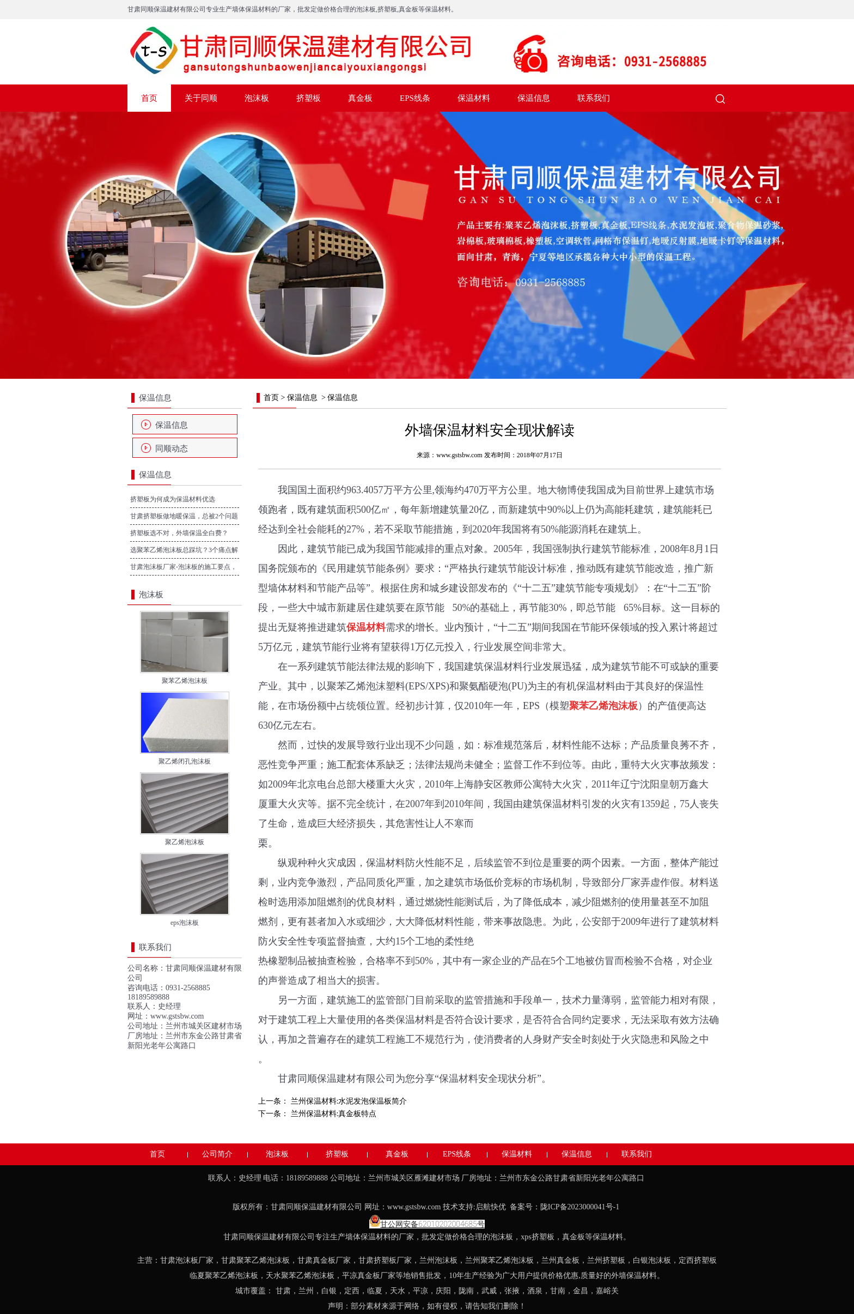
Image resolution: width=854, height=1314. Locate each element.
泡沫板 (257, 98)
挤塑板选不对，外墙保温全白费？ (179, 533)
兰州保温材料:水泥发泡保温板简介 (348, 1101)
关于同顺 (201, 98)
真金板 (360, 98)
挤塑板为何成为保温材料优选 (172, 499)
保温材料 (473, 98)
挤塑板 (308, 98)
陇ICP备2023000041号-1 (580, 1207)
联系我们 (593, 98)
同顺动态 (171, 448)
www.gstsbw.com (177, 1016)
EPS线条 (415, 98)
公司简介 (217, 1154)
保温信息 (533, 98)
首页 (149, 98)
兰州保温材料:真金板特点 (332, 1114)
